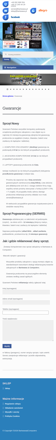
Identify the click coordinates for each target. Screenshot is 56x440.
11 (39, 89)
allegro (43, 10)
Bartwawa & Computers (22, 35)
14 (48, 89)
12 (42, 89)
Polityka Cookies (12, 416)
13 (45, 89)
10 (36, 89)
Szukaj (6, 59)
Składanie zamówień (14, 408)
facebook (15, 17)
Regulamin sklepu (13, 404)
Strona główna (8, 96)
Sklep (7, 388)
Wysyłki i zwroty (12, 412)
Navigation (11, 67)
